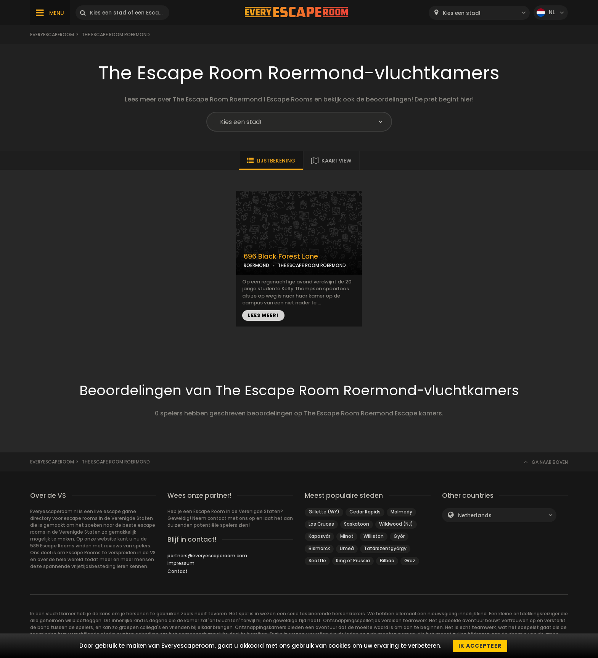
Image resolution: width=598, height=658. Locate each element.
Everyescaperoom (52, 34)
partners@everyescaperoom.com (207, 555)
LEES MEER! (263, 315)
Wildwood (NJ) (396, 524)
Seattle (317, 560)
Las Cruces (321, 524)
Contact (177, 571)
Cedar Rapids (365, 511)
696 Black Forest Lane (281, 256)
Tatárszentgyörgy (385, 548)
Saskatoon (356, 524)
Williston (373, 536)
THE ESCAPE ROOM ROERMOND (312, 265)
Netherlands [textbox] (475, 515)
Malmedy (401, 511)
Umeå (347, 548)
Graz (409, 560)
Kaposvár (319, 536)
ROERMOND (256, 265)
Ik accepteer (480, 646)
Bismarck (319, 548)
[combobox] (479, 13)
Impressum (181, 563)
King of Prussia (353, 560)
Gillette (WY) (324, 511)
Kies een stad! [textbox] (462, 13)
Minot (347, 536)
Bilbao (387, 560)
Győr (399, 536)
